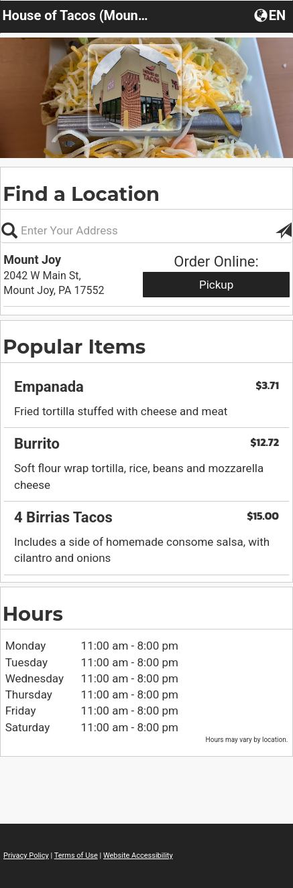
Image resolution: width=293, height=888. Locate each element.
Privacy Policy (26, 855)
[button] (271, 14)
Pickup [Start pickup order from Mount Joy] (216, 284)
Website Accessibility (138, 855)
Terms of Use (76, 855)
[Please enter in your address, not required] (146, 230)
